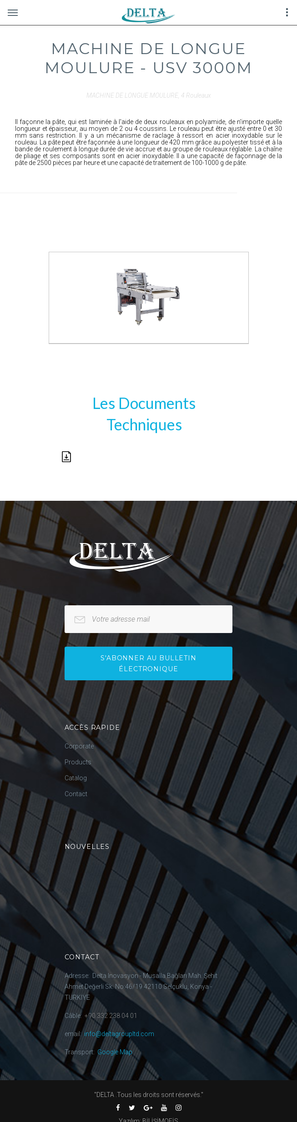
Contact (76, 794)
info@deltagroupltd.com (119, 1033)
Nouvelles (87, 847)
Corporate (79, 746)
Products (78, 762)
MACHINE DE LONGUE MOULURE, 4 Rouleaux (148, 95)
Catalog (76, 778)
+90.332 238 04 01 (111, 1015)
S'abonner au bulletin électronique (148, 663)
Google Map (114, 1052)
